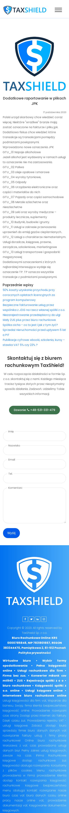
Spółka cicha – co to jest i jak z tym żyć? (30, 325)
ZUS (20, 681)
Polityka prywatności (34, 653)
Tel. (10, 473)
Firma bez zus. (14, 676)
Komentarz (15, 488)
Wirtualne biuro (17, 661)
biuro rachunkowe (17, 686)
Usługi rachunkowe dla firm (40, 671)
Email (11, 459)
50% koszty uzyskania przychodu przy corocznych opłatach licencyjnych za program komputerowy (29, 295)
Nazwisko (14, 445)
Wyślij (11, 533)
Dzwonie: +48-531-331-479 (34, 410)
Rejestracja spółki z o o (45, 681)
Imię (11, 431)
